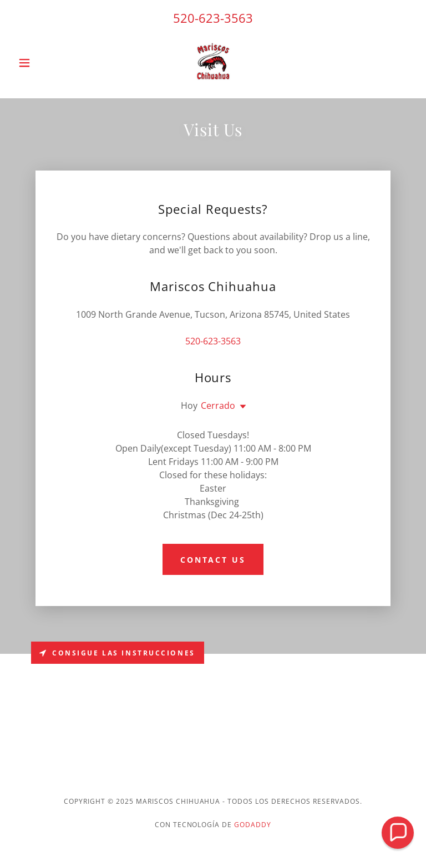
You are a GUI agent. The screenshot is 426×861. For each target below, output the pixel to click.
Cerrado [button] (218, 405)
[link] (213, 63)
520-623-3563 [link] (213, 17)
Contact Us (213, 559)
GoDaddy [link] (252, 824)
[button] (43, 63)
